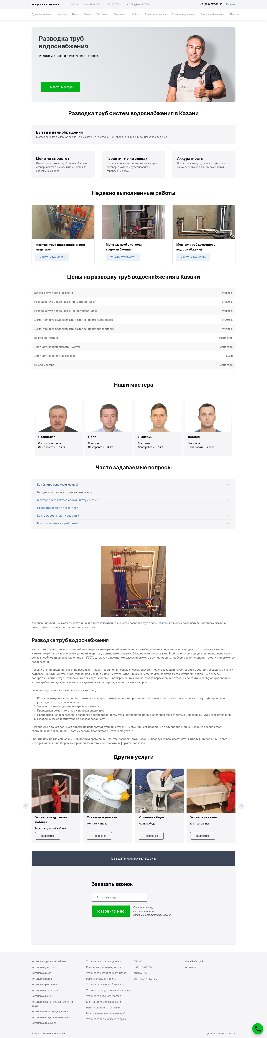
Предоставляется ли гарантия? (57, 508)
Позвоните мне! (110, 911)
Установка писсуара (44, 1022)
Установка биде (41, 972)
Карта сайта (191, 967)
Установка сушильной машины (105, 984)
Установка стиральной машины (51, 1017)
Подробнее (47, 835)
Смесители (119, 14)
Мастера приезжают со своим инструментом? (67, 500)
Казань (230, 4)
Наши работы (94, 4)
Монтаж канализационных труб (105, 1013)
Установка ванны (42, 978)
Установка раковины (45, 984)
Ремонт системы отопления (103, 1007)
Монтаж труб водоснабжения (104, 1001)
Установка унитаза (43, 967)
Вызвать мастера (60, 87)
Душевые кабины (41, 14)
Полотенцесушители (183, 14)
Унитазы (62, 14)
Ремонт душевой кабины (101, 978)
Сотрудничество (138, 4)
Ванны (87, 14)
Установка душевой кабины (49, 961)
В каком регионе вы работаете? (58, 523)
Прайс (75, 4)
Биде (75, 14)
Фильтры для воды (155, 14)
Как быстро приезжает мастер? (57, 484)
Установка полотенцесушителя (50, 1011)
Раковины (102, 14)
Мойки (135, 14)
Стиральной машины (213, 14)
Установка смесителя (45, 990)
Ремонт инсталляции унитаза (104, 967)
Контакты (115, 4)
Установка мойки (42, 996)
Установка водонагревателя (103, 996)
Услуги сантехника (46, 4)
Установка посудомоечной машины (108, 990)
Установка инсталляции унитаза (106, 972)
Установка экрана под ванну (104, 961)
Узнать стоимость (52, 257)
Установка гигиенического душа (106, 1019)
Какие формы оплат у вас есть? (58, 515)
